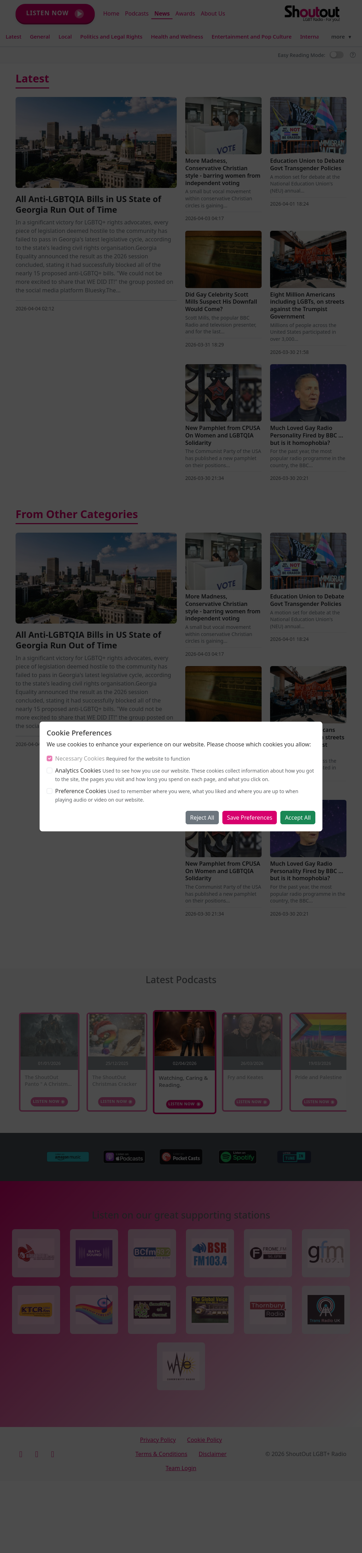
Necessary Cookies (80, 758)
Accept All (298, 817)
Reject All (202, 817)
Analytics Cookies (78, 770)
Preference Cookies (80, 791)
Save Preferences (249, 817)
